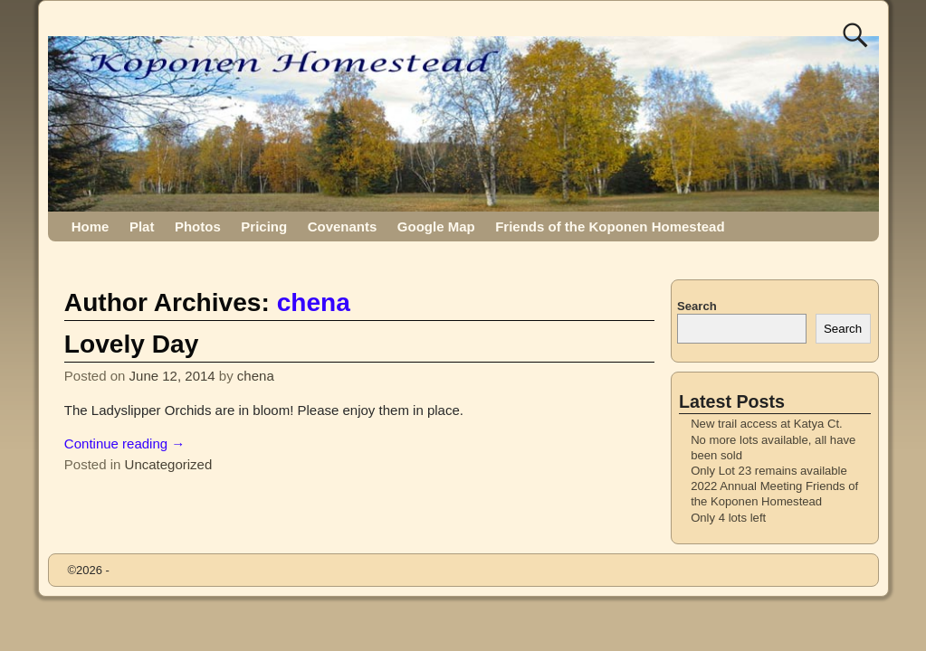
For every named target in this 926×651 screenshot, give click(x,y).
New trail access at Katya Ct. (767, 423)
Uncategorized (169, 464)
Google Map (436, 226)
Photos (198, 226)
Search (697, 306)
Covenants (342, 226)
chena (313, 302)
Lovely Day (131, 344)
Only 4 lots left (728, 517)
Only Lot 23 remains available (769, 470)
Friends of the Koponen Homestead (609, 226)
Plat (142, 226)
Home (91, 226)
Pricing (264, 226)
